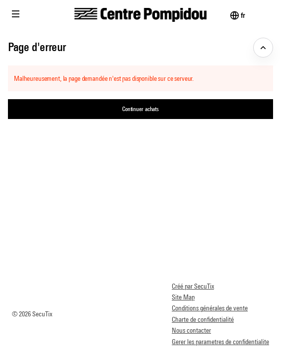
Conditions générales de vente (210, 308)
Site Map (183, 297)
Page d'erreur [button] (37, 47)
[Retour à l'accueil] (140, 14)
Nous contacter (191, 330)
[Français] (242, 15)
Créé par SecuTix (193, 286)
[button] (16, 14)
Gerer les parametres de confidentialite (220, 342)
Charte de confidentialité (203, 319)
